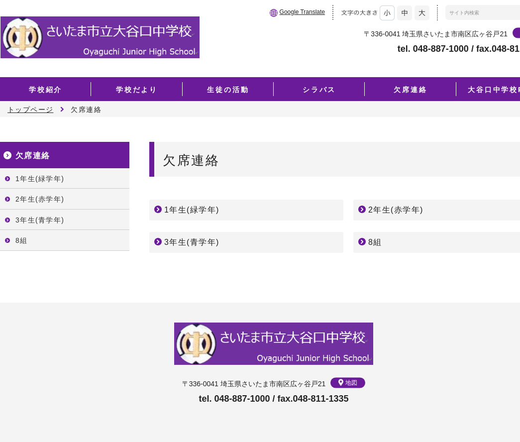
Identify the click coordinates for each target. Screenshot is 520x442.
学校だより (137, 90)
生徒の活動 (228, 90)
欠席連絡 (410, 90)
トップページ (30, 109)
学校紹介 (45, 90)
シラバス (319, 90)
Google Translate (302, 11)
